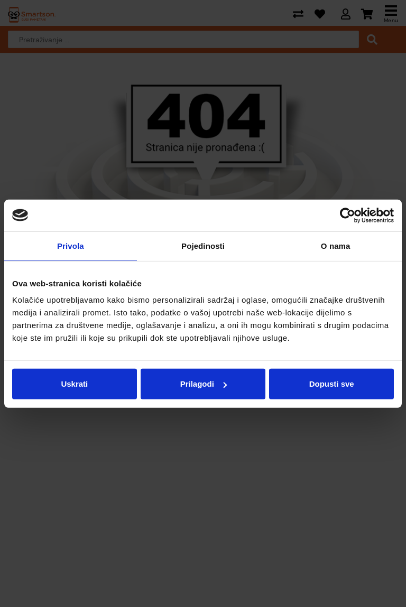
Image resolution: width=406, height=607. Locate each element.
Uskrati (74, 383)
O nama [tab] (335, 245)
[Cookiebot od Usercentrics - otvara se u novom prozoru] (347, 215)
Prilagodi (203, 383)
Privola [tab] (70, 245)
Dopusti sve (331, 383)
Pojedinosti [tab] (203, 245)
